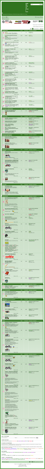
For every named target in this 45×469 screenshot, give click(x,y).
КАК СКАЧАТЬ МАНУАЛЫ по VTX (11, 208)
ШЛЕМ (30, 231)
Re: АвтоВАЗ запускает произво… (34, 277)
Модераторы (25, 448)
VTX (6, 32)
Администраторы (7, 448)
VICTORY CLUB (12, 193)
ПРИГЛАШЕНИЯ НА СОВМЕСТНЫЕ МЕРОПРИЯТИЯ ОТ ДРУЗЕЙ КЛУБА (11, 161)
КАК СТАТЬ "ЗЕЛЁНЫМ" (9, 214)
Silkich (20, 452)
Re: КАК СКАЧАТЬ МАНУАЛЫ (33, 208)
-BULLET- (7, 452)
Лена (29, 152)
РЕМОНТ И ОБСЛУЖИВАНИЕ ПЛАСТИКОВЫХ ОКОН (10, 131)
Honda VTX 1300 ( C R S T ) (10, 143)
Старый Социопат (32, 240)
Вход (2, 436)
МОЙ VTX (6, 223)
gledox (30, 278)
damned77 (6, 73)
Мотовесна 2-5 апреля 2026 (33, 160)
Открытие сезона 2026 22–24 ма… (34, 151)
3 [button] (35, 28)
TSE (5, 67)
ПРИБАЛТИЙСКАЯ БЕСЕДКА (9, 249)
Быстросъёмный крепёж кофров (12, 104)
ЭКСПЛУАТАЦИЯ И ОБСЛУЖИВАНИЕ (10, 287)
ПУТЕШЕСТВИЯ (8, 301)
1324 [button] (41, 28)
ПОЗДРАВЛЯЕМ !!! (11, 157)
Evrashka (30, 128)
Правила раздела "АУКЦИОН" (33, 419)
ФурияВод (21, 448)
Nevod (14, 459)
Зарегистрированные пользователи (11, 449)
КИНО (13, 245)
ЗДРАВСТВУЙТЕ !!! (15, 33)
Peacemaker (31, 104)
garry (29, 292)
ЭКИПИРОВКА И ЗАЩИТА (10, 231)
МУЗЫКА (10, 245)
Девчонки (36, 448)
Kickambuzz (31, 121)
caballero (39, 458)
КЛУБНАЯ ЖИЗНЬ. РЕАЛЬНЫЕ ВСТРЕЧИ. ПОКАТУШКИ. (8, 150)
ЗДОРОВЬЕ (10, 251)
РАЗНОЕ (10, 425)
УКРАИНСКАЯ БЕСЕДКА (10, 249)
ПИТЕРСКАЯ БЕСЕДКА (9, 246)
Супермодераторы (13, 448)
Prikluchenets (7, 105)
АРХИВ (6, 177)
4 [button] (36, 28)
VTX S (6, 63)
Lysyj (29, 91)
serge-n (12, 452)
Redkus (30, 87)
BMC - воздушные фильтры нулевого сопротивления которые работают (11, 128)
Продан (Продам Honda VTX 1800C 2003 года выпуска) (11, 83)
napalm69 (6, 92)
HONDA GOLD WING (9, 285)
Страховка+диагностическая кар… (34, 269)
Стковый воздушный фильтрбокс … (34, 355)
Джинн (7, 459)
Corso (30, 224)
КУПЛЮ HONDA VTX (9, 355)
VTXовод (18, 448)
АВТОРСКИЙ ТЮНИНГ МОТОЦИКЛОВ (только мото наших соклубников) (11, 340)
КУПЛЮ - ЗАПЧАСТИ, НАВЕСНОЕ (11, 371)
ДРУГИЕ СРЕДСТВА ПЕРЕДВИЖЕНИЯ (8, 261)
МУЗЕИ (16, 245)
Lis (29, 261)
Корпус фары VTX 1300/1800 (11, 100)
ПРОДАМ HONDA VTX (9, 363)
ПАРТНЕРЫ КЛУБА (4, 116)
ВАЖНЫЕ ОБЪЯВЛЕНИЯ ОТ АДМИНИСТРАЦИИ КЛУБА (10, 111)
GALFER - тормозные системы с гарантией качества (11, 118)
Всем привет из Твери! (10, 91)
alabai (8, 458)
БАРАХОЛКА (7, 399)
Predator (30, 111)
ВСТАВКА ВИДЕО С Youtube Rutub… (34, 197)
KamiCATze (30, 124)
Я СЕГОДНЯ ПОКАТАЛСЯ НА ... (11, 291)
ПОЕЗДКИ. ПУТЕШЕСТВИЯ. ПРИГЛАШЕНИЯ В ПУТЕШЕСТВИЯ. (8, 299)
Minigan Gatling (31, 62)
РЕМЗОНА (10, 106)
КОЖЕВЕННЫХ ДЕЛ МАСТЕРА (10, 427)
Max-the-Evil (31, 286)
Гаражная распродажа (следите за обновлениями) (11, 72)
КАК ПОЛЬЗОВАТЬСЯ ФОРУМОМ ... (11, 197)
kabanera (30, 420)
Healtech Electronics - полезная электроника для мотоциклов (11, 121)
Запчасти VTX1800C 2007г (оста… (34, 385)
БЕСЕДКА (7, 239)
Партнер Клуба (41, 448)
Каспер (32, 455)
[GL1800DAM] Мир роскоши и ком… (34, 285)
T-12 (9, 237)
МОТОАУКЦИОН (11, 424)
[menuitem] (7, 17)
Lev (29, 339)
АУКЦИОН (7, 419)
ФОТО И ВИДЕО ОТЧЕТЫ (10, 309)
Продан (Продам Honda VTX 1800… (34, 363)
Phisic (22, 458)
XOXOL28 (16, 452)
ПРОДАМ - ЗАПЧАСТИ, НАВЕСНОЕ (11, 52)
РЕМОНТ (10, 286)
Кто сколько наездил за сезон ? (34, 301)
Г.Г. (10, 459)
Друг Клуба (3, 449)
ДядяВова (30, 400)
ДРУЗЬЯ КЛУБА (4, 184)
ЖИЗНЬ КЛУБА (8, 151)
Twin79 (6, 84)
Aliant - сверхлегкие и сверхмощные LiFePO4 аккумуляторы (9, 125)
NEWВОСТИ (7, 277)
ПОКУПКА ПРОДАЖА (11, 52)
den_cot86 (6, 97)
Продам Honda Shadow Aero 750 (34, 399)
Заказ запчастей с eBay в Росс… (34, 239)
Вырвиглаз (17, 458)
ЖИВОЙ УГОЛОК (11, 258)
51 (18, 37)
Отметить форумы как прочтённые (38, 26)
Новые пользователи (20, 449)
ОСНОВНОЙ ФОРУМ (8, 33)
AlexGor (6, 57)
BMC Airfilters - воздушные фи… (34, 127)
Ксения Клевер (33, 458)
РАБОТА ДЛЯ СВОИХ (12, 250)
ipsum (30, 186)
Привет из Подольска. (10, 62)
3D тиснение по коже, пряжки (33, 427)
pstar (6, 50)
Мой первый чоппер (32, 223)
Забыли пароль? (26, 437)
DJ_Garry (30, 217)
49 (15, 37)
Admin (30, 137)
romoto (28, 452)
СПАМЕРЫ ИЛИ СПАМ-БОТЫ (33, 110)
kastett (30, 35)
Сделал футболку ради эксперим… (34, 177)
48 (14, 37)
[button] (31, 28)
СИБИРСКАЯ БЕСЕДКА (12, 247)
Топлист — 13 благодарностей (7, 457)
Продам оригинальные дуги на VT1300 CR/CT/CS (11, 96)
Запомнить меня (33, 437)
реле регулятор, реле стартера (12, 87)
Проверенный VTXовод (27, 449)
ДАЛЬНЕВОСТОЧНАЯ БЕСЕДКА (11, 248)
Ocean (12, 458)
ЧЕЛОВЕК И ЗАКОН (8, 39)
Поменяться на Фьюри (32, 291)
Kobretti (24, 452)
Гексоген (6, 88)
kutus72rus (30, 356)
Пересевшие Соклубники (31, 448)
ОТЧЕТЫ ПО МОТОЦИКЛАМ (6, 290)
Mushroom (30, 169)
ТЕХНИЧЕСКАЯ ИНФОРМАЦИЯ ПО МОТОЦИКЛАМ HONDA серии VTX (7, 135)
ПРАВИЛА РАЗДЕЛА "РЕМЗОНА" (11, 322)
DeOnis (30, 118)
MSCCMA (32, 452)
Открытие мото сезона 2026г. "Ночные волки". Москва (11, 56)
